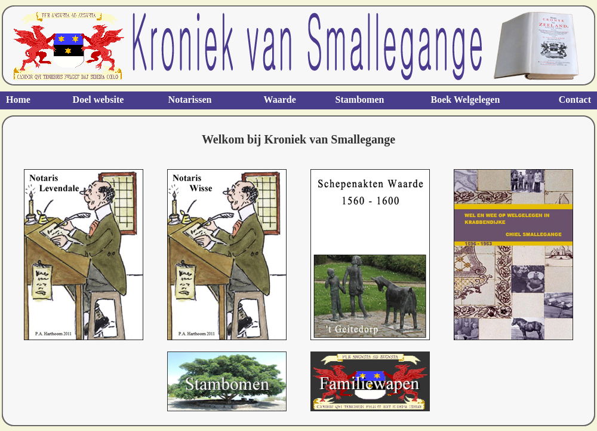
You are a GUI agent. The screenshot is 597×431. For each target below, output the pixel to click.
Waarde (280, 99)
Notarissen (190, 99)
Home (18, 99)
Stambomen (360, 99)
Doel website (98, 99)
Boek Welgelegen (465, 99)
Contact (575, 99)
